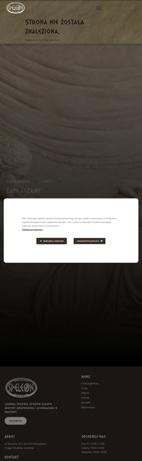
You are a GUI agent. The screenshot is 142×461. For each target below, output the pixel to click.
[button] (98, 8)
